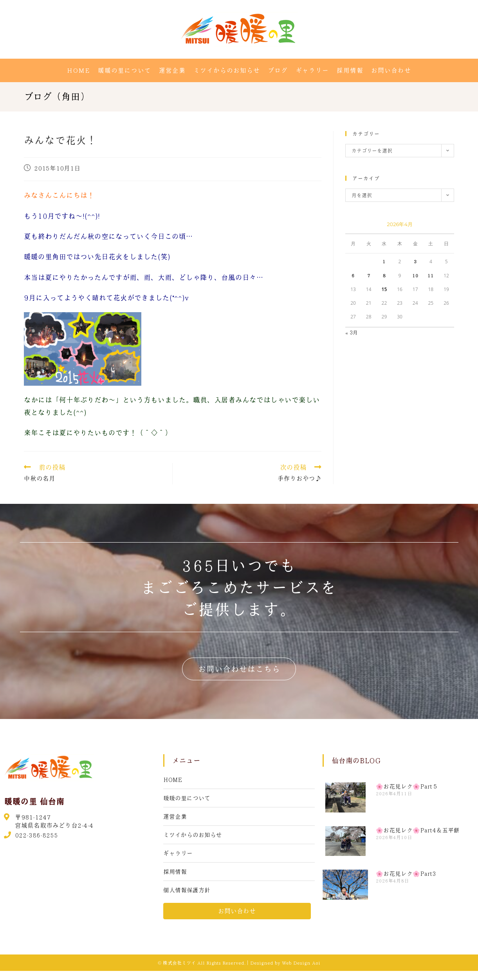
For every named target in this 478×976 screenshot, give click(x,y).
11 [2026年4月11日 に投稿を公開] (430, 275)
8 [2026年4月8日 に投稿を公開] (384, 275)
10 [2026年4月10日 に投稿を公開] (415, 275)
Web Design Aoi (301, 967)
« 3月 (351, 332)
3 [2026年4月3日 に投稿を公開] (415, 261)
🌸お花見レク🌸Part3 (406, 873)
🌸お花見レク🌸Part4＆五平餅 (418, 830)
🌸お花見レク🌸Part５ (407, 786)
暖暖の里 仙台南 (35, 801)
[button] (239, 669)
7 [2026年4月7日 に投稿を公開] (368, 275)
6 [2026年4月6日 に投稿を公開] (353, 275)
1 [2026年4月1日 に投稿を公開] (384, 261)
